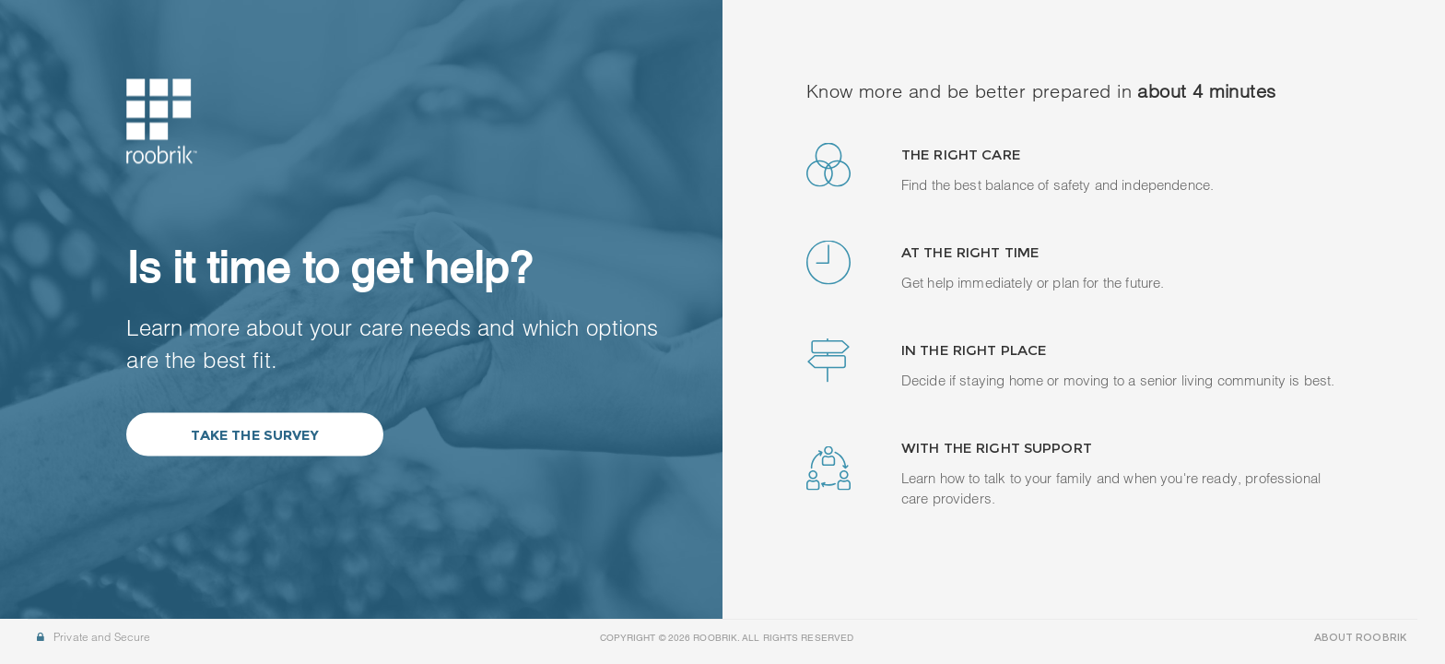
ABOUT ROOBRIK (1360, 637)
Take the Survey (254, 435)
